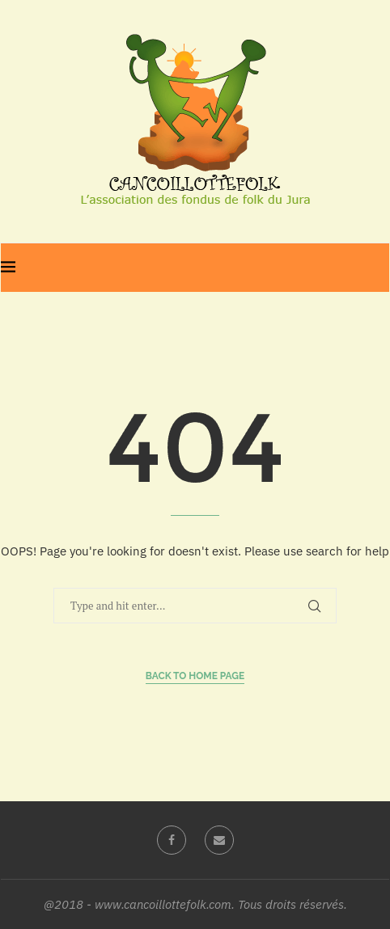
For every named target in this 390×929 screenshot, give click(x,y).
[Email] (219, 840)
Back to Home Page (195, 676)
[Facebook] (171, 840)
